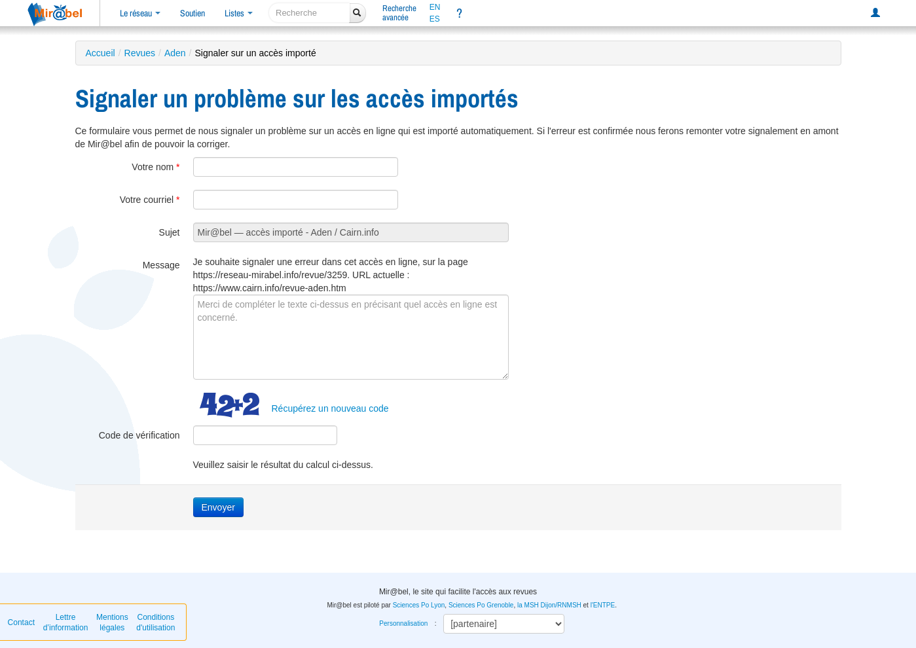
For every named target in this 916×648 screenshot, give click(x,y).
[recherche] (309, 12)
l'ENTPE (603, 605)
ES (435, 19)
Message (161, 265)
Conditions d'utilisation (155, 622)
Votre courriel (150, 199)
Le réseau (140, 13)
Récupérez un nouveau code (330, 408)
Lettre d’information (65, 622)
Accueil (100, 53)
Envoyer (218, 507)
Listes (239, 13)
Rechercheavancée (399, 13)
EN (435, 7)
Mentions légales (112, 622)
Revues (139, 53)
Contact (21, 622)
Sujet (169, 232)
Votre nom (155, 167)
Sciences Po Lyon (419, 605)
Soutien (192, 13)
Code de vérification (139, 435)
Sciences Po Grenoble (481, 605)
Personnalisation (403, 623)
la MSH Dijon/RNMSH (549, 605)
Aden (175, 53)
